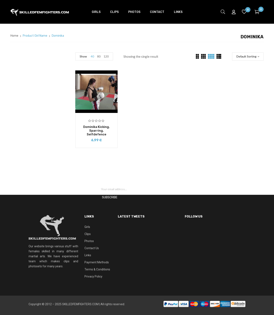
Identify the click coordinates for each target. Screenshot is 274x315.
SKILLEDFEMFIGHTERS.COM (80, 304)
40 (92, 56)
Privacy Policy (93, 276)
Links (87, 255)
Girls (87, 227)
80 (99, 56)
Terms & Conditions (97, 269)
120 (106, 56)
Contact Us (91, 248)
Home (14, 36)
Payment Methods (96, 262)
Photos (89, 241)
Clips (87, 234)
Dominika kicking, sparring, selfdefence (96, 130)
